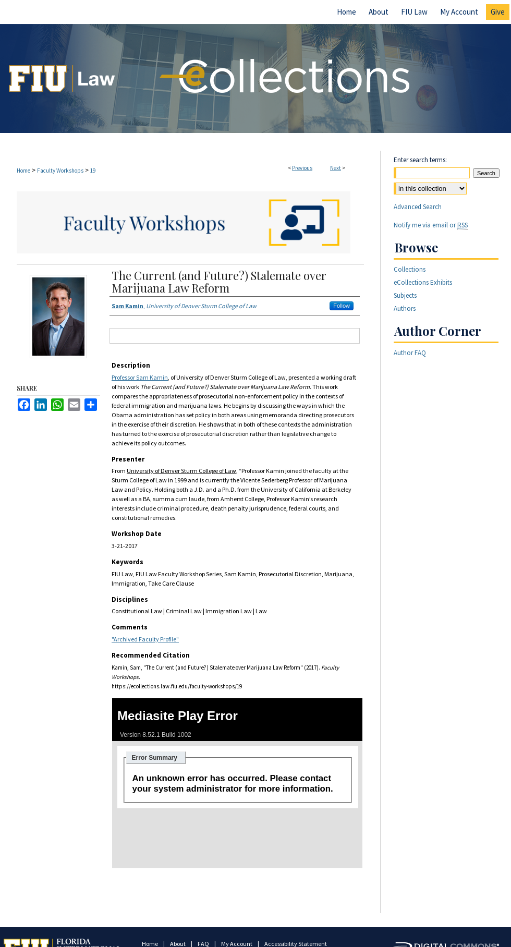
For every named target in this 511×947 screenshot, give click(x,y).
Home (23, 170)
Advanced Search (418, 206)
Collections (409, 269)
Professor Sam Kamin (140, 377)
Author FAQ (410, 352)
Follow (341, 305)
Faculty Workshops (60, 170)
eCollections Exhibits (423, 282)
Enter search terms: (420, 159)
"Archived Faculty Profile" (145, 639)
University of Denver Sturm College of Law (181, 471)
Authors (405, 308)
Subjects (405, 295)
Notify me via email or (431, 225)
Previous (302, 168)
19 (92, 170)
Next (335, 168)
